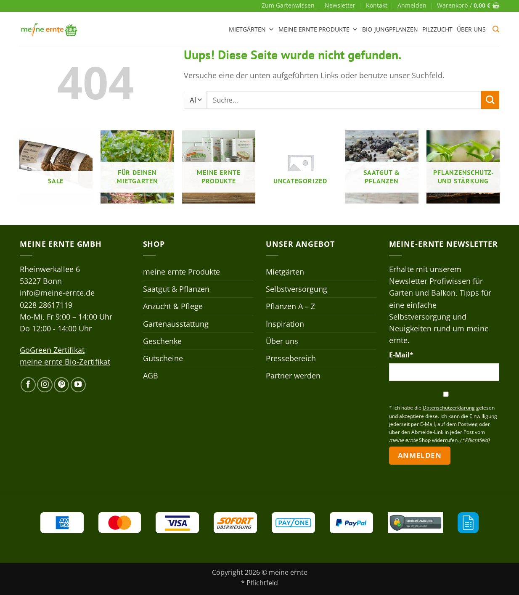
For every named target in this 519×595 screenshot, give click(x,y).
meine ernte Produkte (318, 29)
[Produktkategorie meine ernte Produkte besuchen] (218, 167)
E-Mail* (401, 355)
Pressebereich (291, 358)
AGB (150, 375)
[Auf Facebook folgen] (28, 384)
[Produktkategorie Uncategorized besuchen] (300, 167)
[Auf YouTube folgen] (78, 384)
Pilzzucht (437, 29)
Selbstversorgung (296, 289)
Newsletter (340, 5)
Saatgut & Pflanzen (176, 289)
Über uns (471, 29)
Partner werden (293, 375)
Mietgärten (251, 29)
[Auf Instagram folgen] (44, 384)
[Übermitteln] (490, 100)
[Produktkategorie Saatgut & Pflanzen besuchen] (381, 167)
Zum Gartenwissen (288, 5)
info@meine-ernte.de (57, 293)
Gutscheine (163, 358)
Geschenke (162, 341)
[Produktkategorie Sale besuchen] (56, 167)
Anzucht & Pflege (173, 306)
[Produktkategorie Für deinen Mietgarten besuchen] (137, 167)
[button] (411, 5)
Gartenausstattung (176, 324)
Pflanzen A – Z (290, 306)
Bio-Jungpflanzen (390, 29)
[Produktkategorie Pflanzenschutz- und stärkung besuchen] (463, 167)
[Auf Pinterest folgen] (61, 384)
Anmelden (419, 455)
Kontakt (376, 5)
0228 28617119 (46, 305)
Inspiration (285, 324)
